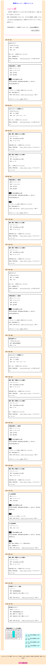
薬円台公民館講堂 (17, 343)
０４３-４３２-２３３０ (25, 58)
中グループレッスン (15, 340)
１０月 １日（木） (9, 603)
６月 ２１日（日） (9, 583)
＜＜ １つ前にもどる (23, 662)
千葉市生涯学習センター (18, 611)
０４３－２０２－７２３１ (25, 147)
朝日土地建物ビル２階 (17, 79)
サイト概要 (9, 656)
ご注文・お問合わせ (26, 656)
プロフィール (15, 656)
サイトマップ (4, 656)
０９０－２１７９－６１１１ (27, 94)
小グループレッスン (14, 45)
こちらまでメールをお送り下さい (15, 19)
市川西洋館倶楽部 (17, 590)
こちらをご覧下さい (34, 27)
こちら (21, 99)
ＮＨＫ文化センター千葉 (18, 138)
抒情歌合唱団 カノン (10, 628)
